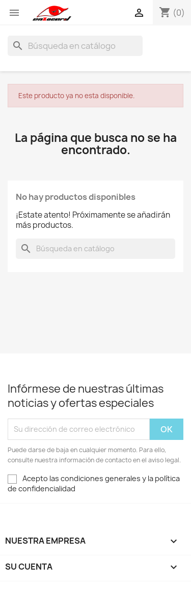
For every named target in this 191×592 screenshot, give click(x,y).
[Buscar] (75, 46)
